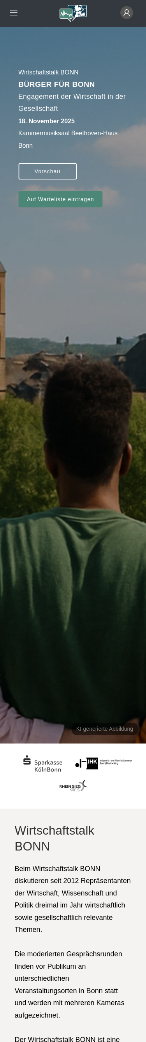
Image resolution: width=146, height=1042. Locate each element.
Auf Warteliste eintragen (60, 199)
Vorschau (47, 171)
